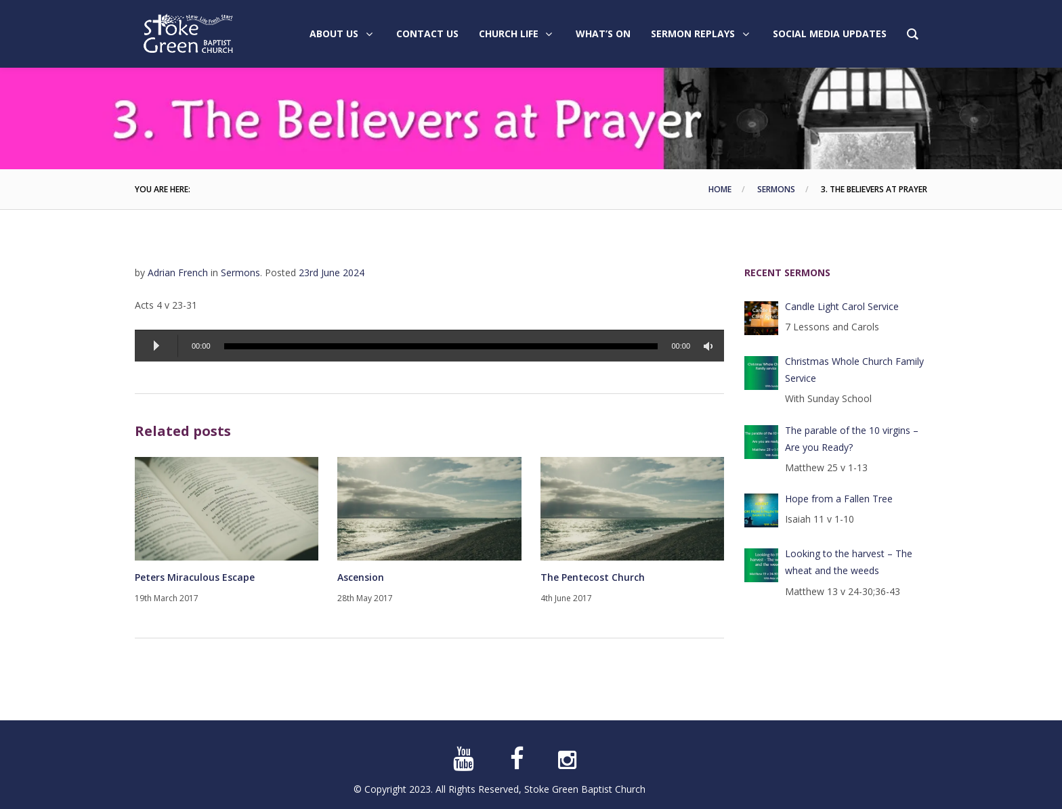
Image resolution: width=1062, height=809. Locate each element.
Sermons (776, 189)
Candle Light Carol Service (842, 306)
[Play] (156, 345)
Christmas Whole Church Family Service (854, 370)
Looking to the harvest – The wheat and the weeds (848, 562)
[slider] (441, 346)
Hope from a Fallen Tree (839, 498)
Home (719, 189)
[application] (429, 346)
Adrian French (178, 272)
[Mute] (710, 346)
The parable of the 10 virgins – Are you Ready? (851, 439)
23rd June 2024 (331, 272)
